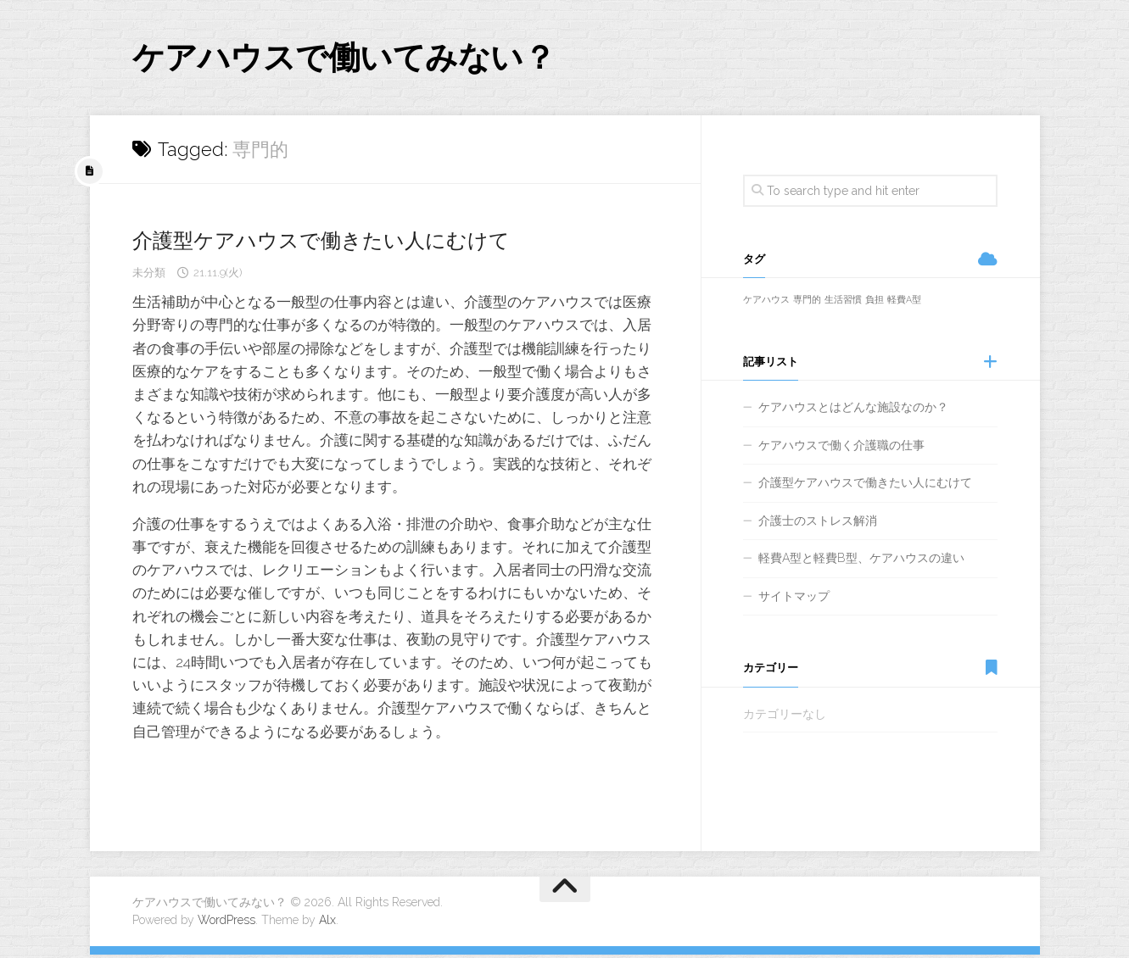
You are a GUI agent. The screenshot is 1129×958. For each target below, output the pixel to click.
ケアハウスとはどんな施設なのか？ (853, 411)
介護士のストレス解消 (817, 524)
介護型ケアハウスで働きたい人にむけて (336, 243)
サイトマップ (794, 599)
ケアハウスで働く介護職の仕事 (841, 448)
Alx (327, 923)
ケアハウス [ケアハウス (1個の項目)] (766, 303)
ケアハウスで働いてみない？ (366, 59)
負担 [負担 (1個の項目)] (874, 303)
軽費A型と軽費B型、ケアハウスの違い (861, 562)
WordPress (226, 923)
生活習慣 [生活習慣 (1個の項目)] (843, 303)
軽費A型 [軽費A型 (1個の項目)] (904, 303)
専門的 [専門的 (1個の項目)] (807, 303)
